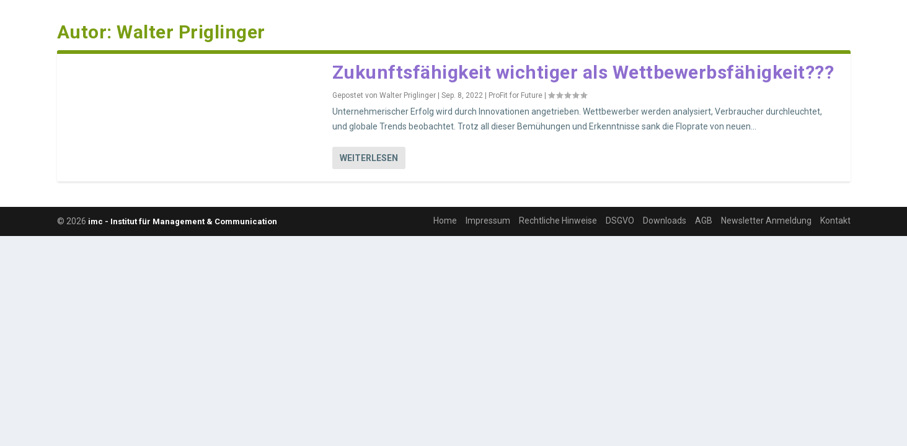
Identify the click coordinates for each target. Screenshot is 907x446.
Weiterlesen (369, 158)
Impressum (488, 220)
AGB (703, 220)
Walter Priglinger (407, 95)
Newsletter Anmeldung (766, 220)
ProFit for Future (515, 95)
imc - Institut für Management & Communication (182, 221)
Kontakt (835, 220)
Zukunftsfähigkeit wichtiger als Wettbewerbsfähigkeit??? (583, 72)
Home (445, 220)
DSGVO (620, 220)
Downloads (664, 220)
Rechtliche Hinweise (558, 220)
